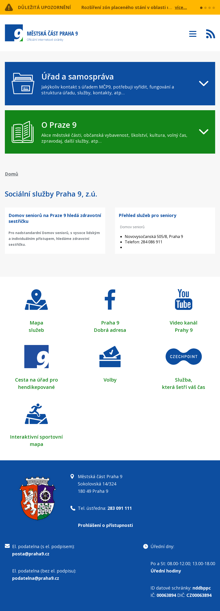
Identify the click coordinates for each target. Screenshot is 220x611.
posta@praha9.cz (30, 554)
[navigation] (110, 83)
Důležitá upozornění (44, 7)
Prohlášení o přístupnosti (105, 525)
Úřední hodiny (165, 571)
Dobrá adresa (110, 330)
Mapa (36, 322)
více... (181, 7)
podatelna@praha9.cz (35, 578)
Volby (110, 379)
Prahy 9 (184, 330)
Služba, (183, 379)
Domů (11, 174)
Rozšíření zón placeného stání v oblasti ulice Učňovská (140, 7)
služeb (36, 330)
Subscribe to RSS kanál (210, 33)
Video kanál (183, 322)
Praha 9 (110, 322)
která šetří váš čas (183, 387)
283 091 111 (119, 508)
